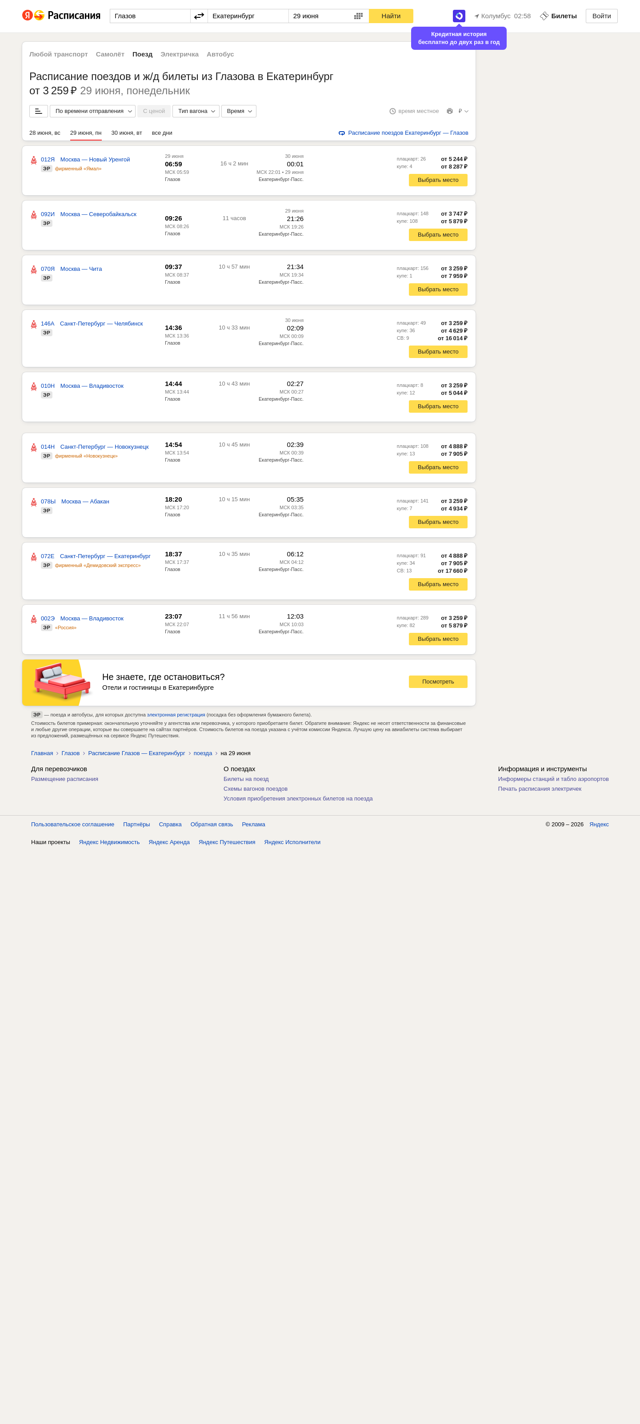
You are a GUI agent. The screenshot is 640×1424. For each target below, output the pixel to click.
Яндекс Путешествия (227, 842)
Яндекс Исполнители (292, 842)
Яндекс (599, 824)
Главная (42, 753)
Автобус (220, 54)
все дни (162, 132)
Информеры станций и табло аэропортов (553, 779)
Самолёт (110, 54)
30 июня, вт (127, 132)
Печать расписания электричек (539, 788)
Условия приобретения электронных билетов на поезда (298, 798)
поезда (203, 753)
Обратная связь (212, 824)
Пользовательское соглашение (72, 824)
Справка (170, 824)
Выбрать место (438, 180)
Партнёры (136, 824)
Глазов (172, 179)
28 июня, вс (44, 132)
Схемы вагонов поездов (256, 788)
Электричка (179, 54)
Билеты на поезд (246, 779)
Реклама (253, 824)
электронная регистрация (176, 714)
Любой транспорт (58, 54)
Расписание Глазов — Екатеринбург (136, 753)
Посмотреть (438, 681)
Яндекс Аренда (169, 842)
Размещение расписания (64, 779)
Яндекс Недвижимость (109, 842)
